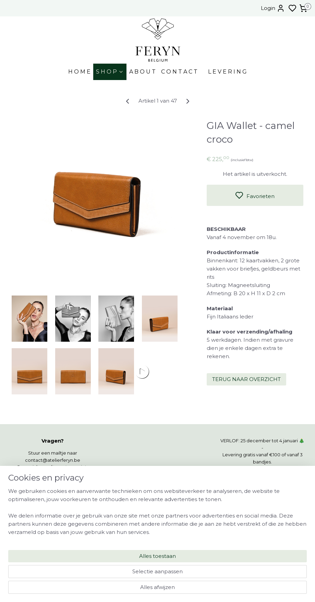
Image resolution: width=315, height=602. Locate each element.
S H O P (110, 71)
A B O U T (142, 71)
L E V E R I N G (227, 71)
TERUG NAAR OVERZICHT (246, 379)
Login (273, 8)
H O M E (79, 71)
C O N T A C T (179, 71)
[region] (112, 565)
